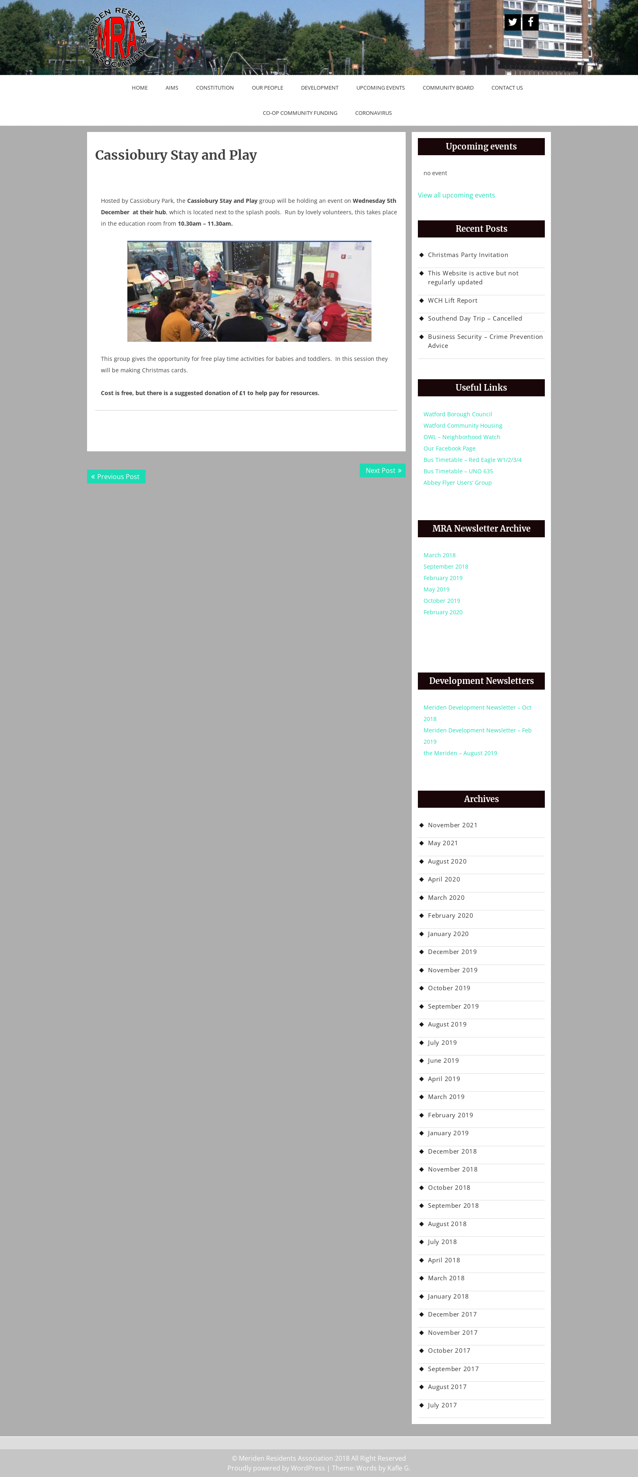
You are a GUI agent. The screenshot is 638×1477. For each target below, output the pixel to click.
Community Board (448, 87)
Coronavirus (373, 112)
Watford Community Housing (463, 425)
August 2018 (447, 1224)
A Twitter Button (513, 22)
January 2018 (448, 1296)
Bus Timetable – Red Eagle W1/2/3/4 (473, 460)
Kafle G (398, 1468)
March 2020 (446, 897)
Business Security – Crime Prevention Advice (485, 341)
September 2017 (453, 1369)
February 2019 (443, 578)
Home (140, 87)
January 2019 (448, 1133)
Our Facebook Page (450, 448)
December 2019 (452, 951)
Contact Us (507, 87)
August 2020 (447, 861)
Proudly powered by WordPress (276, 1468)
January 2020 (448, 934)
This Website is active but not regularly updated (473, 277)
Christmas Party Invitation (468, 255)
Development (320, 87)
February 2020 (443, 612)
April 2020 (444, 879)
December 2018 (452, 1151)
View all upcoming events (456, 195)
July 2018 (442, 1241)
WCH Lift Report (452, 300)
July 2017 (442, 1405)
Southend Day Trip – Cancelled (475, 318)
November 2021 (453, 825)
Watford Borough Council (458, 414)
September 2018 (446, 566)
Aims (172, 87)
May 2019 (437, 589)
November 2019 (453, 970)
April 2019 (444, 1079)
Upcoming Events (380, 87)
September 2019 (453, 1006)
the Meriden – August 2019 (460, 753)
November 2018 (453, 1169)
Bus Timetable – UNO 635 (458, 471)
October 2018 (449, 1187)
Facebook (530, 22)
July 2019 (442, 1042)
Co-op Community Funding (300, 112)
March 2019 (446, 1096)
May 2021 (443, 843)
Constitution (215, 87)
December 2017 (452, 1314)
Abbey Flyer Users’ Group (458, 482)
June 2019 (443, 1060)
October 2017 (449, 1350)
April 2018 (444, 1260)
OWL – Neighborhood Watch (462, 437)
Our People (267, 87)
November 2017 (453, 1332)
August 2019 (447, 1024)
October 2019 (442, 600)
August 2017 (447, 1386)
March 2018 (440, 555)
